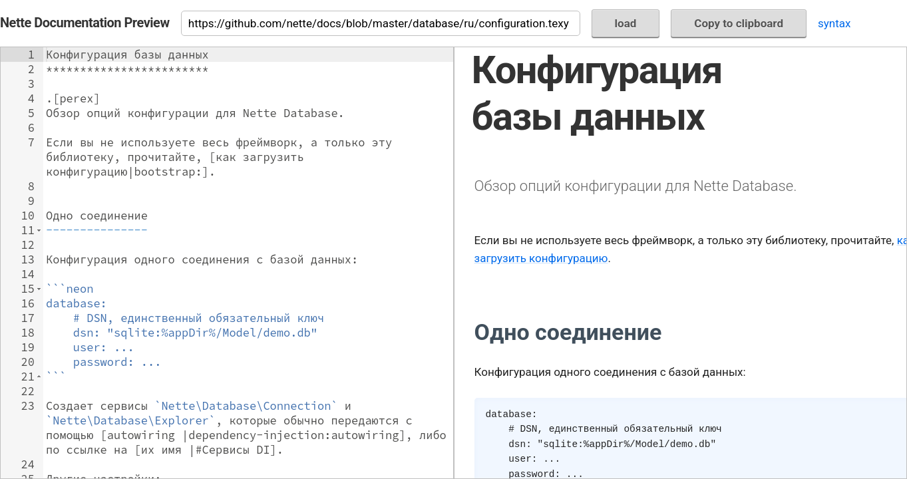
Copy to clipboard (738, 23)
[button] (39, 230)
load (626, 23)
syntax (834, 23)
